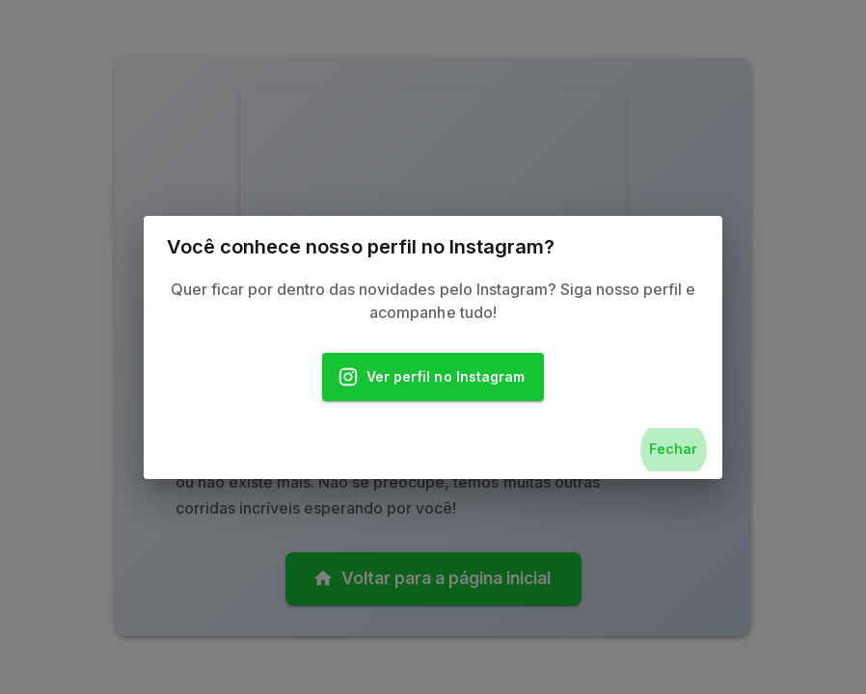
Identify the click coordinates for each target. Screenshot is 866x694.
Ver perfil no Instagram (433, 377)
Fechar (673, 449)
